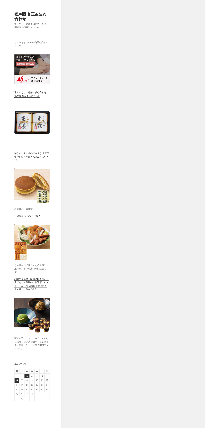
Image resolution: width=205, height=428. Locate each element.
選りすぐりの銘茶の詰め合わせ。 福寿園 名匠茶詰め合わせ (31, 94)
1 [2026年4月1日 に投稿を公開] (27, 375)
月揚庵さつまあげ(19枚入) (27, 216)
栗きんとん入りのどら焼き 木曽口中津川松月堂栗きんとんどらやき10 (31, 157)
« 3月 (22, 398)
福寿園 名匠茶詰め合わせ (30, 16)
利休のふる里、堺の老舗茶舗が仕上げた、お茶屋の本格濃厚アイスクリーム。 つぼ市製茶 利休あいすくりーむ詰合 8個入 (31, 284)
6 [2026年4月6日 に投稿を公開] (17, 380)
